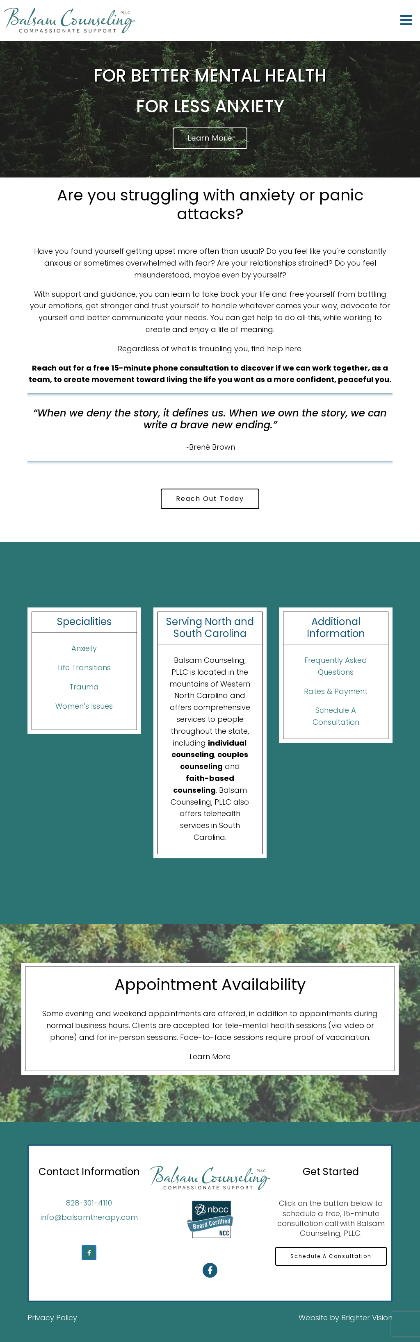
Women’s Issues (84, 706)
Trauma (84, 687)
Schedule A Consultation (331, 1256)
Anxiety (84, 648)
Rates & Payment (336, 691)
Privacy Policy (52, 1317)
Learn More (210, 138)
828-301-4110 (89, 1203)
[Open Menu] (406, 21)
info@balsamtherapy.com (89, 1217)
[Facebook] (89, 1252)
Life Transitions (84, 667)
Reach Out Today (210, 498)
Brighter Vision (367, 1317)
